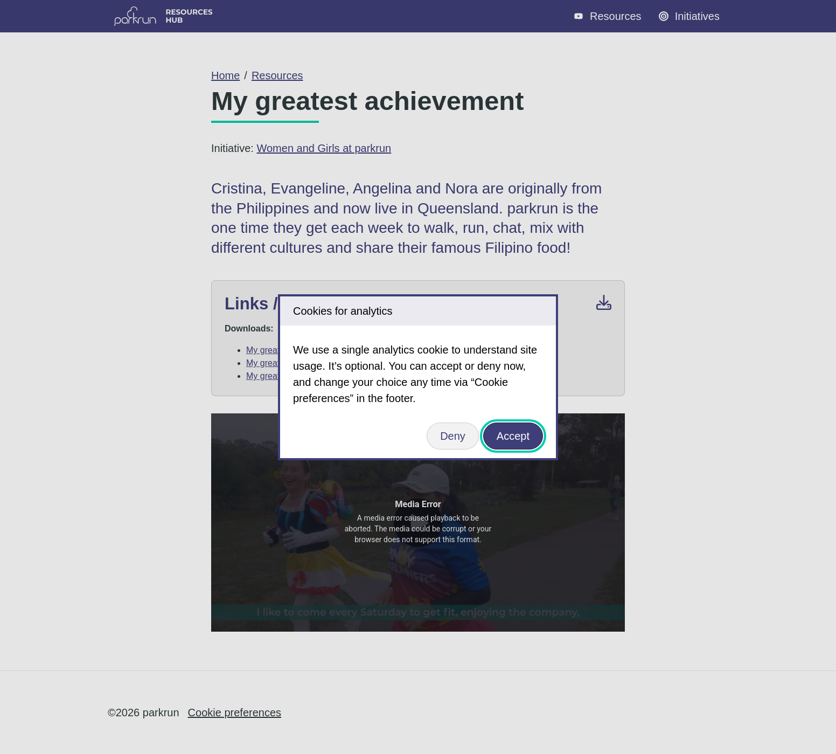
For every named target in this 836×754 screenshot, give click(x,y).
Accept (513, 436)
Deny (452, 436)
